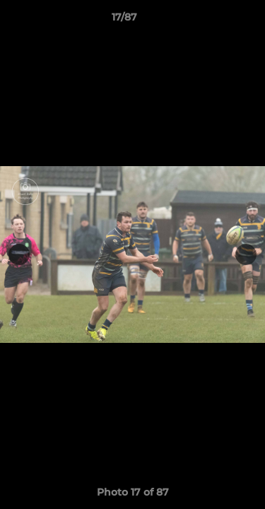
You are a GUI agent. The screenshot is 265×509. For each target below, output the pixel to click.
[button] (214, 20)
